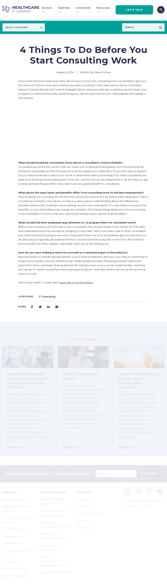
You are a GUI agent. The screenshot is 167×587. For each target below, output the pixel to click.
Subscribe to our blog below (76, 282)
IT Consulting (47, 296)
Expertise (64, 7)
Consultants (83, 7)
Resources (103, 7)
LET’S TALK (134, 9)
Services (47, 7)
